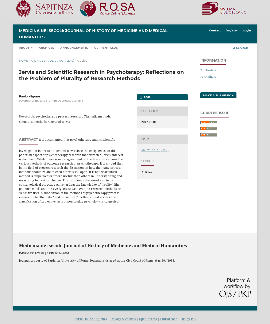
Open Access (148, 319)
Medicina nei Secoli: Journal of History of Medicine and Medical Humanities (93, 33)
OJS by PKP (188, 319)
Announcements (74, 47)
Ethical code (168, 319)
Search (240, 47)
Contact (215, 30)
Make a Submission (218, 95)
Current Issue (106, 47)
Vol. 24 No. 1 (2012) (61, 60)
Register (232, 30)
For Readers (208, 70)
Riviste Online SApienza (90, 319)
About (24, 47)
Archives (46, 47)
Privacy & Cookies (123, 319)
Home (23, 60)
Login (247, 30)
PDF (146, 97)
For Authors (208, 76)
